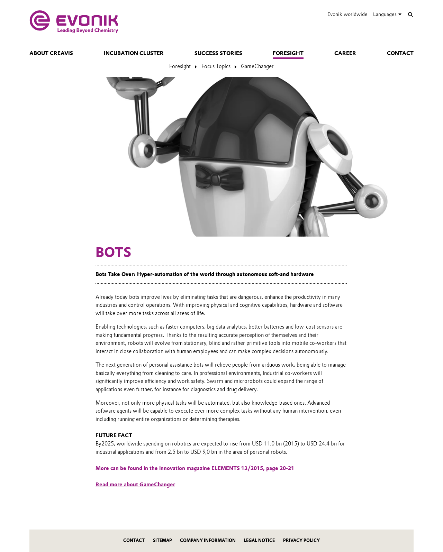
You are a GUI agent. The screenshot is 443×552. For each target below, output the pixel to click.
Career (345, 53)
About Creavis (51, 53)
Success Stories (218, 53)
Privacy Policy (301, 540)
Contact (400, 53)
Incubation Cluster (134, 53)
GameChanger (257, 66)
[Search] (410, 14)
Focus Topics (215, 66)
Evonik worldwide (347, 14)
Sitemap (162, 540)
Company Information (208, 540)
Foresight (288, 53)
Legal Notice (259, 540)
